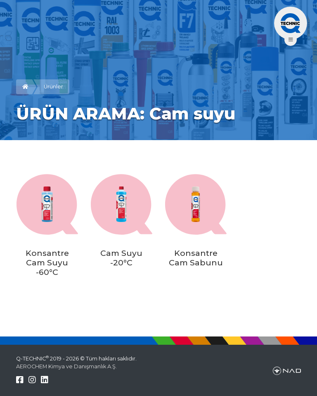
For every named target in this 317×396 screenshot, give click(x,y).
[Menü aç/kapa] (290, 23)
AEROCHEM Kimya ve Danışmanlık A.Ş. (66, 366)
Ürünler (53, 86)
